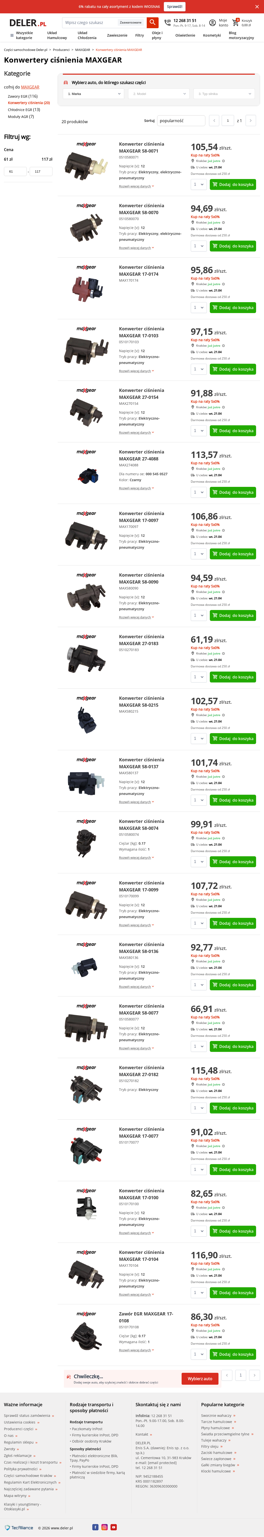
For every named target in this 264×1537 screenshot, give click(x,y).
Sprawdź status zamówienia (29, 1415)
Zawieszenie (117, 35)
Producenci (61, 49)
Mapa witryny (17, 1495)
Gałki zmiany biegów (220, 1465)
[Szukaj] (153, 22)
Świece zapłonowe (218, 1459)
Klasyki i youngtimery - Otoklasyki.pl (22, 1506)
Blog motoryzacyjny (241, 35)
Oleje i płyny (157, 35)
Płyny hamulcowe (217, 1428)
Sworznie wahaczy (218, 1415)
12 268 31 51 (161, 1415)
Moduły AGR (18, 116)
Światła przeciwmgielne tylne (227, 1434)
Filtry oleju (211, 1446)
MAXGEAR (82, 49)
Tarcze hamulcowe (218, 1422)
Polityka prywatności (22, 1469)
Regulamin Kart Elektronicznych (32, 1482)
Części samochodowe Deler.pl (25, 49)
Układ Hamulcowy (57, 35)
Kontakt (144, 1434)
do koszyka (232, 184)
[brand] (93, 94)
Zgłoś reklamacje (19, 1455)
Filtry (139, 35)
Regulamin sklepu (20, 1442)
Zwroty (11, 1449)
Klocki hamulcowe (218, 1471)
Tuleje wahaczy (215, 1440)
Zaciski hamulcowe (218, 1452)
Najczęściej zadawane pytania (30, 1489)
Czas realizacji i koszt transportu (32, 1462)
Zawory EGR (17, 96)
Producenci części (20, 1429)
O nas (10, 1435)
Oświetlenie (185, 35)
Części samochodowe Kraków (30, 1475)
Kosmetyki (212, 35)
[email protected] (162, 1462)
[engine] (224, 94)
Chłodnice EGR (20, 109)
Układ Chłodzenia (87, 35)
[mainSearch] (90, 22)
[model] (159, 94)
